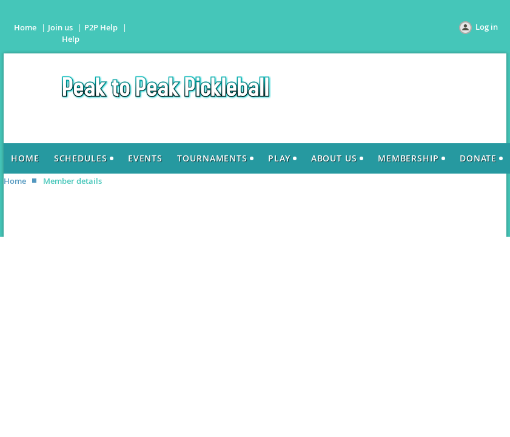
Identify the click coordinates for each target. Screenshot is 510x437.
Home (25, 27)
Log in (486, 26)
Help (70, 38)
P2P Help (101, 27)
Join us (60, 27)
